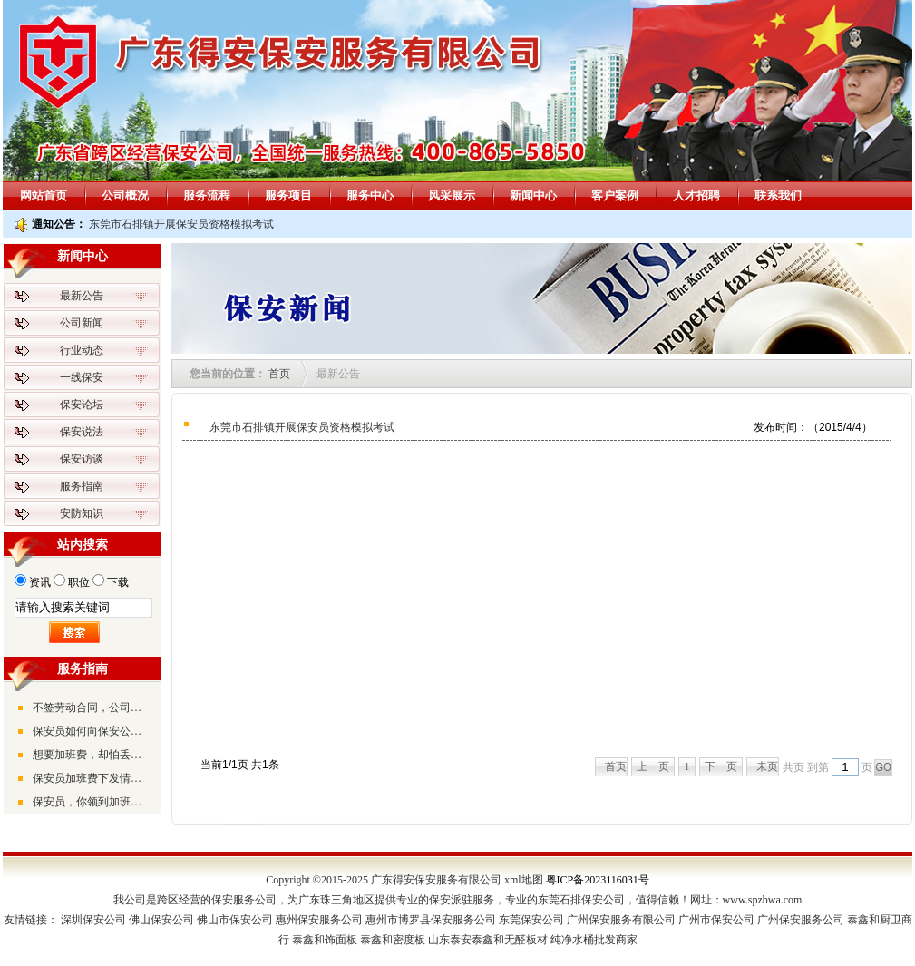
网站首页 (43, 195)
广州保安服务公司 (800, 919)
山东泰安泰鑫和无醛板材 (488, 939)
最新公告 (81, 295)
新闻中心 (533, 195)
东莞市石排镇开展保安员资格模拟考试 (181, 224)
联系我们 (778, 195)
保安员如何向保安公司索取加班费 (92, 731)
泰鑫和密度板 (392, 939)
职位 (79, 582)
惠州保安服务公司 (319, 919)
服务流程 (206, 195)
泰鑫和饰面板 (324, 939)
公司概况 (125, 195)
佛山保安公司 (161, 919)
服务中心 (370, 195)
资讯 (40, 582)
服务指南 (81, 486)
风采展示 (451, 195)
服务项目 (288, 195)
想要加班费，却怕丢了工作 (92, 754)
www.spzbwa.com (763, 899)
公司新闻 (81, 323)
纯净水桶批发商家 (594, 939)
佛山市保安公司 (235, 919)
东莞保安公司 (531, 919)
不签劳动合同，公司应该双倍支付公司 (92, 707)
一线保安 (81, 377)
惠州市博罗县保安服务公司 (430, 919)
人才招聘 (696, 195)
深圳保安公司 (93, 919)
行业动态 (81, 350)
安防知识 (81, 513)
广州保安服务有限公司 (621, 919)
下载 (118, 582)
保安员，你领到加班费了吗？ (92, 801)
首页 (279, 373)
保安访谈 (81, 459)
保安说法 (81, 431)
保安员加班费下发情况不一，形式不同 (92, 778)
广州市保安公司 (716, 919)
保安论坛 (81, 404)
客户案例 (614, 195)
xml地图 (523, 879)
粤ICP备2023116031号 (597, 879)
